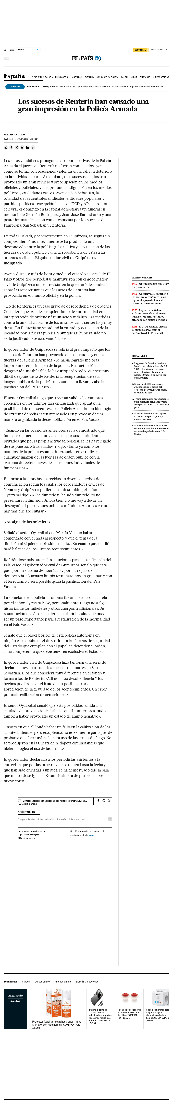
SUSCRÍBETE (140, 50)
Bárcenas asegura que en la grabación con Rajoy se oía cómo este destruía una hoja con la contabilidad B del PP (94, 86)
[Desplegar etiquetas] (110, 819)
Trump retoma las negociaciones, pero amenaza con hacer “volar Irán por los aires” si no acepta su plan (151, 403)
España (14, 76)
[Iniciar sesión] (159, 50)
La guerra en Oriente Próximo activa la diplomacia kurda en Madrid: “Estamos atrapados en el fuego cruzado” (150, 315)
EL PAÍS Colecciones (87, 981)
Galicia (124, 77)
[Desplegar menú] (6, 58)
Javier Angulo (14, 134)
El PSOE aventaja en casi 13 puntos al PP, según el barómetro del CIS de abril (149, 330)
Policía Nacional (76, 819)
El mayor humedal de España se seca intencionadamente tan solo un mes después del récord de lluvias (151, 430)
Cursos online (42, 981)
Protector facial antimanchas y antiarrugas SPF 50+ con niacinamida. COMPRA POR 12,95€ (56, 1024)
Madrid (134, 77)
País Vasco (145, 77)
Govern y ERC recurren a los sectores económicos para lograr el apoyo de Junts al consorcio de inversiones (150, 298)
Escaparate (10, 981)
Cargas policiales (26, 819)
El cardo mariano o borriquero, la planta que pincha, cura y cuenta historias (150, 416)
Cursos (26, 981)
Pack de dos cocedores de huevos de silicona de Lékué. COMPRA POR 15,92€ (129, 1014)
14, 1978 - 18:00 (27, 139)
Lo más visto (139, 356)
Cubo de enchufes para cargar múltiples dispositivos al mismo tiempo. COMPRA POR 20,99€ (157, 1015)
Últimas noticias (161, 77)
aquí (91, 835)
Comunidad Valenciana (107, 77)
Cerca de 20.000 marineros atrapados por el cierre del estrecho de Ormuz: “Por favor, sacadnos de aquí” (150, 388)
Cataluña (89, 77)
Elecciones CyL (62, 77)
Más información (27, 838)
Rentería (61, 819)
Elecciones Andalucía (42, 77)
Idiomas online (63, 981)
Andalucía (77, 77)
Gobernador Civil (46, 819)
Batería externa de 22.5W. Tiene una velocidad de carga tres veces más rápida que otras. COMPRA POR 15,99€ (100, 1017)
